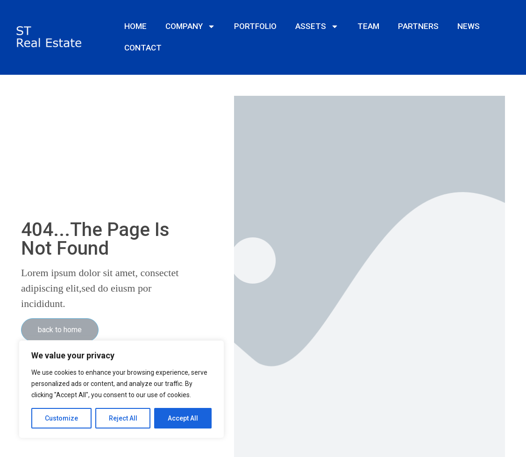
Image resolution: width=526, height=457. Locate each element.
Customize (61, 418)
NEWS (468, 26)
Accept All (183, 418)
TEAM (368, 26)
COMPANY (190, 26)
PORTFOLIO (255, 26)
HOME (135, 26)
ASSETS (317, 26)
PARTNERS (418, 26)
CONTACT (143, 47)
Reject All (123, 418)
